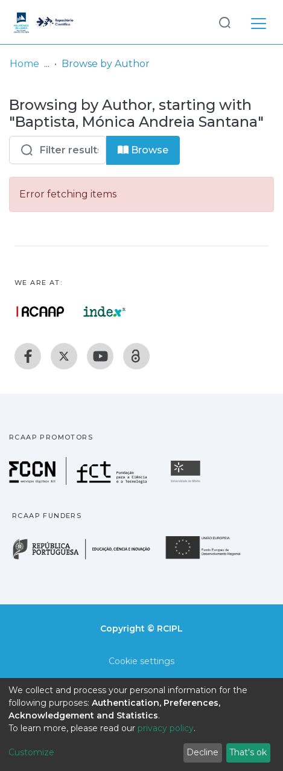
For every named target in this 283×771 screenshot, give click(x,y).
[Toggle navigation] (258, 22)
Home (24, 63)
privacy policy (166, 728)
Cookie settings (141, 661)
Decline (202, 752)
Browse (143, 150)
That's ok (248, 752)
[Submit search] (224, 22)
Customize (31, 752)
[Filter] (57, 150)
